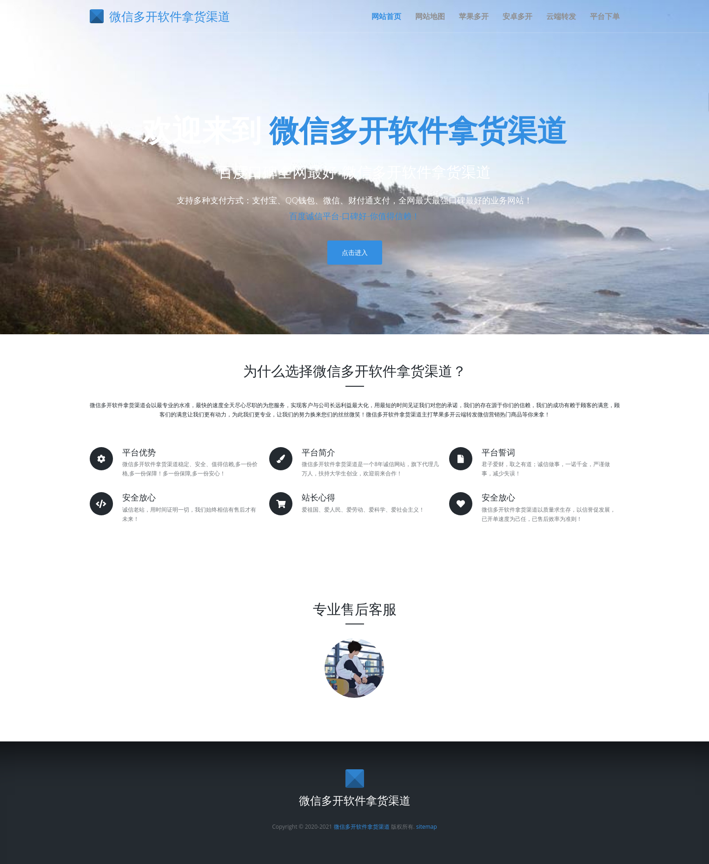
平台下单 (605, 16)
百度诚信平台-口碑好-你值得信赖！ (354, 215)
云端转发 (561, 16)
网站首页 (386, 16)
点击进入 (355, 252)
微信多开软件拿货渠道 (418, 130)
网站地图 (430, 16)
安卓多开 (517, 16)
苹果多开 (474, 16)
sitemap (426, 827)
